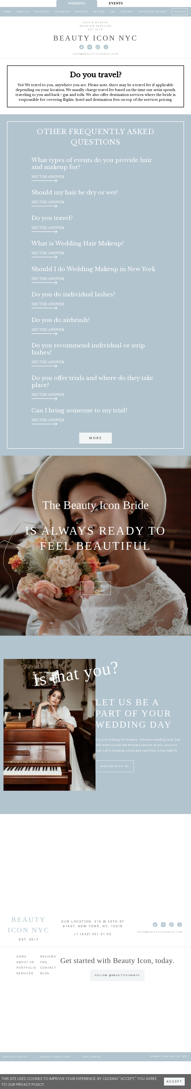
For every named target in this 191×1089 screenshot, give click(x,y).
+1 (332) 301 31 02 (93, 962)
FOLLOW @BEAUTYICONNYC (117, 1003)
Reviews (99, 11)
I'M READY (95, 615)
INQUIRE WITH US (114, 794)
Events (116, 3)
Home (7, 11)
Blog (44, 1001)
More (95, 464)
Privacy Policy (30, 1084)
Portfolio (42, 11)
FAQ (112, 11)
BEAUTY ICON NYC (29, 952)
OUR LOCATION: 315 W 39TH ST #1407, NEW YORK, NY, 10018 (92, 952)
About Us (23, 11)
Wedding (76, 3)
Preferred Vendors (152, 11)
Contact (126, 11)
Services (81, 11)
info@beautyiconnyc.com (95, 54)
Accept (174, 1081)
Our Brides (62, 11)
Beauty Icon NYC (95, 38)
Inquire (179, 11)
